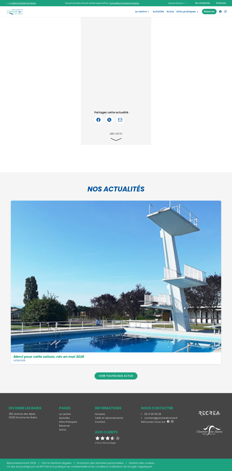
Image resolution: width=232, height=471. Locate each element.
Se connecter (202, 3)
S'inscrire (221, 3)
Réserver (64, 425)
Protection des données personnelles (100, 463)
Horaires (100, 414)
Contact (100, 422)
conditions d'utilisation (109, 466)
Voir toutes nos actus (116, 376)
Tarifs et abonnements (109, 418)
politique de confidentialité (71, 466)
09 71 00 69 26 (151, 414)
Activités (158, 11)
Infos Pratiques (186, 11)
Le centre (141, 11)
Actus (170, 11)
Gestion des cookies (141, 463)
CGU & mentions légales (56, 463)
